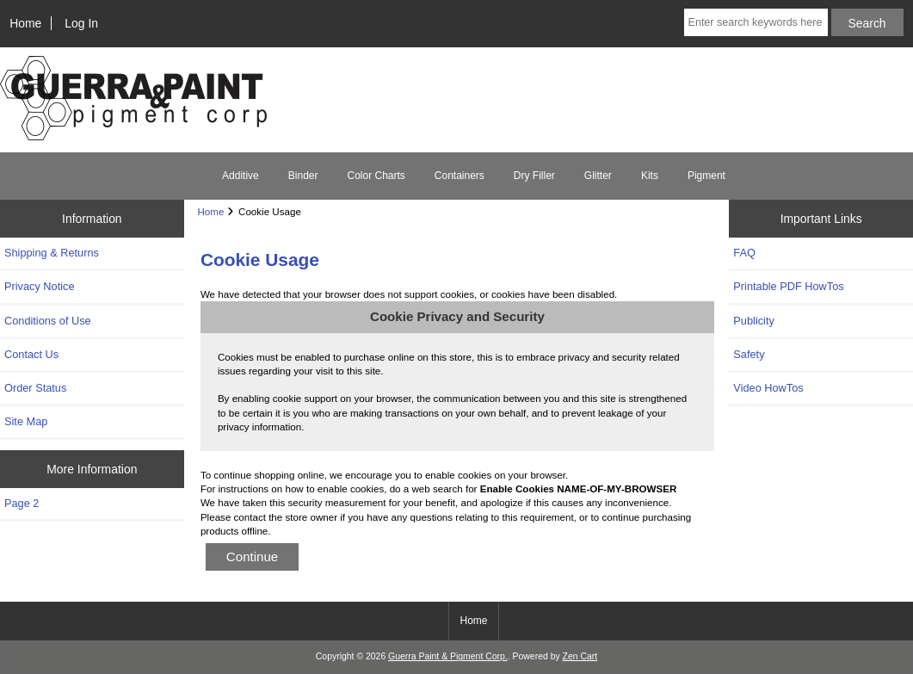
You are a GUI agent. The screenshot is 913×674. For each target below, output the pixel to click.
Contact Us (31, 354)
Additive (240, 176)
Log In (81, 23)
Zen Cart (580, 656)
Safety (748, 354)
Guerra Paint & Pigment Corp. (448, 656)
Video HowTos (768, 387)
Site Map (25, 421)
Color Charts (375, 176)
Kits (649, 176)
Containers (459, 176)
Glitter (598, 176)
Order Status (35, 387)
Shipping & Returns (51, 252)
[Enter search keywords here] (756, 22)
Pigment (706, 176)
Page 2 (21, 503)
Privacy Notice (39, 286)
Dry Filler (534, 176)
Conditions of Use (47, 320)
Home (25, 23)
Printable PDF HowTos (788, 286)
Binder (303, 176)
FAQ (744, 252)
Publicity (753, 320)
